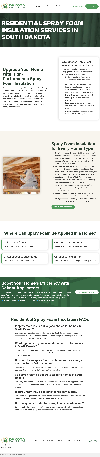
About (48, 6)
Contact (92, 6)
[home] (13, 6)
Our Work (59, 6)
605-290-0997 (77, 7)
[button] (38, 6)
